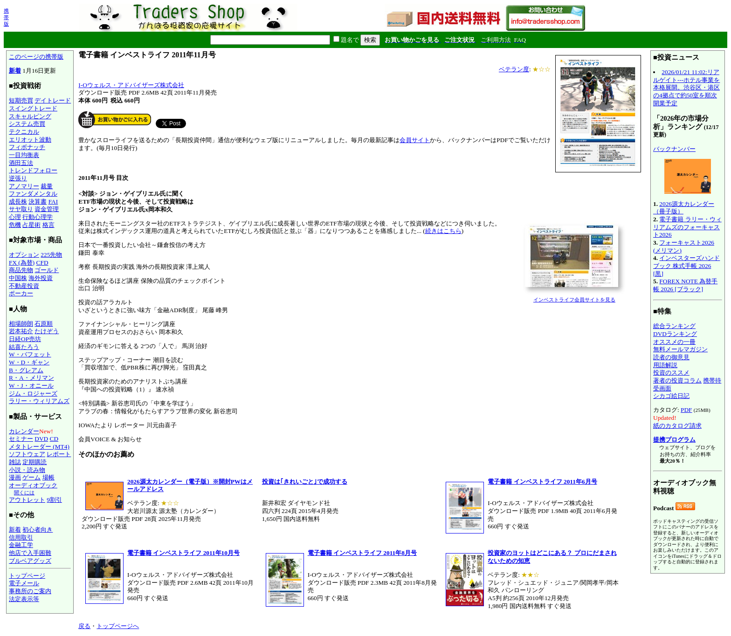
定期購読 (34, 461)
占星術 (31, 224)
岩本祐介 (21, 331)
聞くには (24, 492)
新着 (15, 70)
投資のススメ (671, 372)
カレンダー (24, 431)
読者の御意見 (671, 357)
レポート (59, 454)
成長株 (18, 201)
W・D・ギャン (29, 362)
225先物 (51, 254)
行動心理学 (37, 216)
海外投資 (40, 277)
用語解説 (665, 365)
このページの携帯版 (36, 56)
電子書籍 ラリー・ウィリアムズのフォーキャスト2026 (687, 227)
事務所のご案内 (30, 591)
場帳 (48, 477)
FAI (53, 201)
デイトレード (52, 100)
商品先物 (21, 270)
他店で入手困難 (30, 552)
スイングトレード (33, 108)
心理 (15, 216)
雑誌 (15, 461)
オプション (24, 254)
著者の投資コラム (677, 380)
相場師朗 (21, 323)
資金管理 (46, 208)
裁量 (47, 186)
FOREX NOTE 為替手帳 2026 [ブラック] (685, 285)
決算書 (37, 201)
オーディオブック (33, 485)
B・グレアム (26, 370)
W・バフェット (30, 354)
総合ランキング (674, 325)
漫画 (15, 477)
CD (54, 438)
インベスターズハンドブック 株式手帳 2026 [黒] (686, 265)
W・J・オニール (31, 385)
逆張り (18, 178)
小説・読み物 (27, 469)
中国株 (18, 277)
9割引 (54, 499)
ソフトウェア (27, 454)
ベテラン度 (514, 69)
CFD (42, 262)
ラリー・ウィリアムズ (39, 400)
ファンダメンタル (33, 193)
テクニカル (24, 131)
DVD (41, 438)
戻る (84, 625)
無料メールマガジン (680, 349)
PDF (686, 409)
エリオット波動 (30, 139)
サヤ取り (21, 208)
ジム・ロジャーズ (33, 393)
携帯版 (6, 17)
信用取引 (21, 537)
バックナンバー (674, 148)
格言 (48, 224)
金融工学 (21, 544)
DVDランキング (675, 333)
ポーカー (21, 293)
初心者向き (37, 529)
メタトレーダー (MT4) (39, 446)
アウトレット (27, 499)
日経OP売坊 (25, 338)
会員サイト (415, 140)
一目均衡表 (24, 154)
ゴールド (46, 270)
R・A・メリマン (31, 377)
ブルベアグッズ (30, 560)
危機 (15, 224)
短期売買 (21, 100)
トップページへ (118, 625)
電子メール (24, 583)
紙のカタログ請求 (677, 425)
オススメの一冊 (674, 341)
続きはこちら (443, 230)
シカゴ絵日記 (671, 395)
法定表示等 (24, 598)
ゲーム (31, 477)
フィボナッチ (27, 147)
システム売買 (27, 123)
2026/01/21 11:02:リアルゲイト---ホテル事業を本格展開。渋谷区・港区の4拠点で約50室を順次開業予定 (686, 87)
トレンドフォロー (33, 170)
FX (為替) (21, 262)
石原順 (43, 323)
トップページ (27, 575)
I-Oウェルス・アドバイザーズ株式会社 (131, 85)
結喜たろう (24, 346)
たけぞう (46, 331)
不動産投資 (24, 285)
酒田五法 (21, 162)
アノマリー (24, 186)
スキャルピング (30, 116)
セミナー (21, 438)
